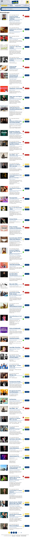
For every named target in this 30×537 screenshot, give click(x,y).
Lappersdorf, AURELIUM (12, 430)
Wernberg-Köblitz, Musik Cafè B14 (13, 69)
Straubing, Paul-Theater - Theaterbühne (14, 134)
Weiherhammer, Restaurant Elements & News (15, 229)
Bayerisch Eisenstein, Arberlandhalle (13, 517)
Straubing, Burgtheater (12, 145)
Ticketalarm (18, 5)
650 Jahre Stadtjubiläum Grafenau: (15, 295)
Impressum (13, 535)
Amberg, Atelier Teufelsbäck (12, 79)
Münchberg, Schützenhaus (12, 49)
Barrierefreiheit (23, 535)
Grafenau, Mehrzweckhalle (12, 296)
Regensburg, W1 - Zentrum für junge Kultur (14, 383)
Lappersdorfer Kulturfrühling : (14, 429)
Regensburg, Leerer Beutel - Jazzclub (14, 191)
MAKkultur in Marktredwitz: (14, 480)
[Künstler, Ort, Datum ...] (15, 9)
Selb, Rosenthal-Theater (12, 110)
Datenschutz (18, 535)
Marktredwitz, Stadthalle (12, 481)
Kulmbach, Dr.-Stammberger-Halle (13, 39)
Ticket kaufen (27, 29)
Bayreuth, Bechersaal (12, 494)
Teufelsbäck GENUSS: (13, 77)
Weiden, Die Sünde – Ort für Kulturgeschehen (15, 255)
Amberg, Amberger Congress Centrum (14, 440)
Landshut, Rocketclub (12, 210)
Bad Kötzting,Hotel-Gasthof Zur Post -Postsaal (15, 421)
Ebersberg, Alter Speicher (12, 167)
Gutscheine (26, 5)
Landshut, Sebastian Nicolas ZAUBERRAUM (14, 506)
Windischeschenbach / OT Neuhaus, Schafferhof (15, 124)
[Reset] (28, 9)
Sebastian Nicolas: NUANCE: (14, 504)
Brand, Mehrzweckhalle (12, 368)
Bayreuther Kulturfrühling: (14, 177)
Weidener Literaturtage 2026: (14, 20)
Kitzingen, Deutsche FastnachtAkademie (14, 319)
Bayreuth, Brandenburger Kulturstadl (14, 199)
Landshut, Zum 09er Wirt (12, 266)
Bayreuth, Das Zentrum (12, 179)
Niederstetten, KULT (11, 376)
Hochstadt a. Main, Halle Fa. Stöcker (13, 285)
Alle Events (4, 5)
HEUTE (11, 5)
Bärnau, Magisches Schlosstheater (13, 393)
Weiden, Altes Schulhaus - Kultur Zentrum (14, 21)
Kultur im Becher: (12, 493)
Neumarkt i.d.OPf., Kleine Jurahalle (13, 156)
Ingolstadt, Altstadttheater (12, 220)
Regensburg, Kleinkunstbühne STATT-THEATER (15, 99)
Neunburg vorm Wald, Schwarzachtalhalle (14, 410)
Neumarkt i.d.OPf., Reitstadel (13, 527)
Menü (2, 1)
